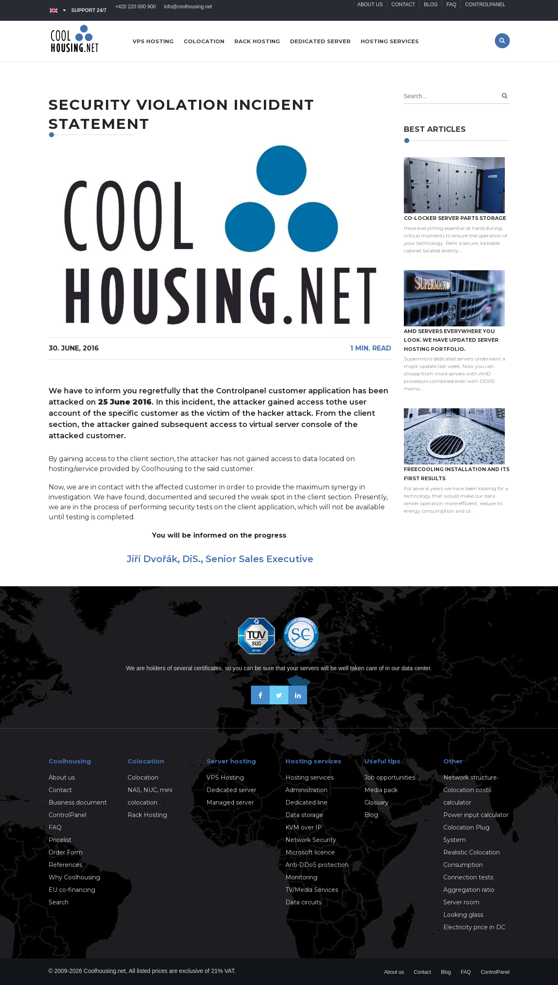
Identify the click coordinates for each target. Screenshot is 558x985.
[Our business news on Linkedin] (297, 702)
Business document (78, 802)
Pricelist (60, 840)
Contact (403, 10)
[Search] (504, 96)
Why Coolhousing (74, 877)
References (65, 865)
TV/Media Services (311, 890)
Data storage (304, 815)
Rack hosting (257, 41)
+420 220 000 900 (136, 10)
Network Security (310, 840)
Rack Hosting (147, 815)
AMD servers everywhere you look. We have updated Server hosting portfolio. (451, 340)
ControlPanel (485, 10)
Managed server (230, 802)
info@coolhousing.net (188, 10)
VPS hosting (153, 41)
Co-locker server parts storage (455, 218)
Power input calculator (476, 815)
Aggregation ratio (468, 890)
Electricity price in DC (474, 927)
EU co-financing (72, 890)
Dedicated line (306, 802)
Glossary (376, 802)
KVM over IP (303, 827)
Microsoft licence (310, 852)
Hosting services (390, 41)
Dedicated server (320, 41)
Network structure (470, 777)
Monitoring (301, 877)
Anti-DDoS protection (317, 865)
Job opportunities (389, 777)
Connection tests (468, 877)
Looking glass (463, 914)
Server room (461, 902)
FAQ (451, 10)
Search (59, 902)
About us (370, 10)
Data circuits (303, 902)
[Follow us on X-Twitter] (279, 702)
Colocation (204, 41)
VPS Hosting (225, 777)
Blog (431, 10)
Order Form (66, 852)
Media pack (381, 790)
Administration (306, 790)
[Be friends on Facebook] (260, 702)
